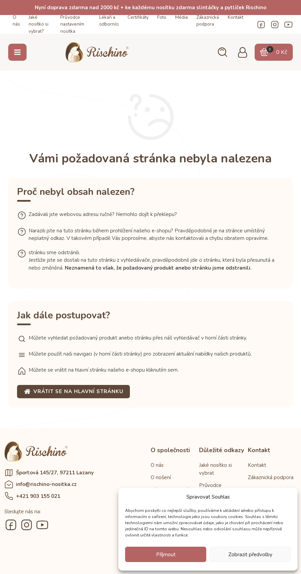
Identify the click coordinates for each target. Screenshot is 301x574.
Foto (161, 17)
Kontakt (235, 17)
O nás (16, 20)
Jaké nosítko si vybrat (215, 469)
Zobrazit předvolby (250, 554)
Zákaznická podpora (207, 20)
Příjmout (166, 554)
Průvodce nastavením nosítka (72, 24)
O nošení (161, 477)
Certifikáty (138, 17)
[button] (221, 52)
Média (181, 17)
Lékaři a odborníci (109, 20)
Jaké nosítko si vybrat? (38, 24)
